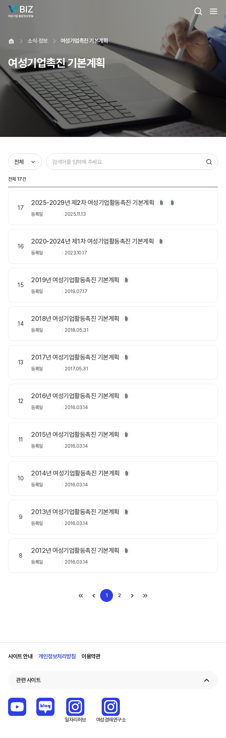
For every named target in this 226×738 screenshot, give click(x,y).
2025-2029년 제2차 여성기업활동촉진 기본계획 (92, 203)
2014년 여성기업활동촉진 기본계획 (75, 473)
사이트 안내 (20, 656)
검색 (198, 11)
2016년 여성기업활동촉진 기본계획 (75, 396)
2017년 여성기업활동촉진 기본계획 (75, 357)
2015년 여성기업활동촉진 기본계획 (75, 434)
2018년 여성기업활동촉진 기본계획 (75, 318)
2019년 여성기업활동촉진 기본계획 (75, 280)
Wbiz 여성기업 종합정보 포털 (20, 11)
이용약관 (91, 656)
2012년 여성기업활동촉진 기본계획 (75, 550)
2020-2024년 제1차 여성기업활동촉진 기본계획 (92, 241)
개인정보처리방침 (56, 656)
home (11, 41)
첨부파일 (161, 202)
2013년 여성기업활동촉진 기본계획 (75, 512)
